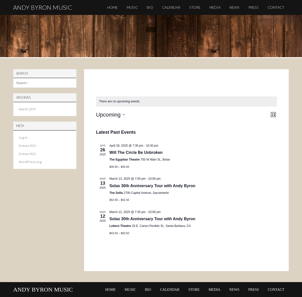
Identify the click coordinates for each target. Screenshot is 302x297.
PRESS (253, 7)
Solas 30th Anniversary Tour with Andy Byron (152, 186)
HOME (112, 7)
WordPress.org (30, 162)
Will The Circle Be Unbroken (136, 152)
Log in (23, 137)
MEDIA (215, 7)
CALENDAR (171, 7)
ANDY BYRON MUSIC (42, 7)
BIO (150, 7)
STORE (194, 7)
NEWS (234, 7)
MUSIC (132, 7)
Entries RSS (27, 145)
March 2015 (27, 109)
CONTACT (275, 7)
